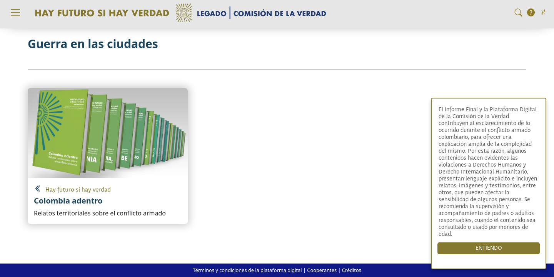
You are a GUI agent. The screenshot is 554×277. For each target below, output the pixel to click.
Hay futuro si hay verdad (78, 190)
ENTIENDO (489, 248)
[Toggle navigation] (15, 12)
